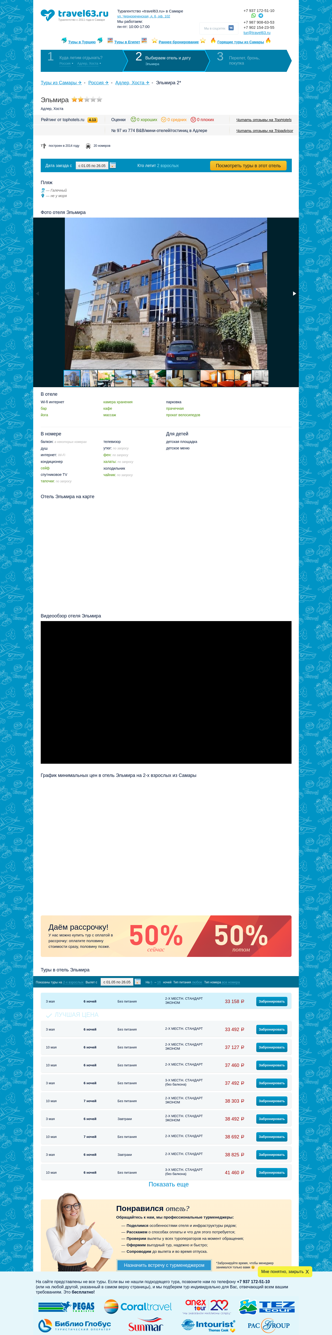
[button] (294, 293)
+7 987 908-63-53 (259, 22)
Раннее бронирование (179, 42)
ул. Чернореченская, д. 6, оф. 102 (143, 16)
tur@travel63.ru (257, 32)
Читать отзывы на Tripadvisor (264, 130)
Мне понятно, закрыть (282, 1271)
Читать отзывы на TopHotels (264, 119)
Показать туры (264, 982)
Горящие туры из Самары (240, 42)
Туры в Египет (127, 42)
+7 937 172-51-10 (259, 10)
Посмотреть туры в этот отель (248, 165)
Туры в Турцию (82, 42)
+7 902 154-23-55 (259, 27)
